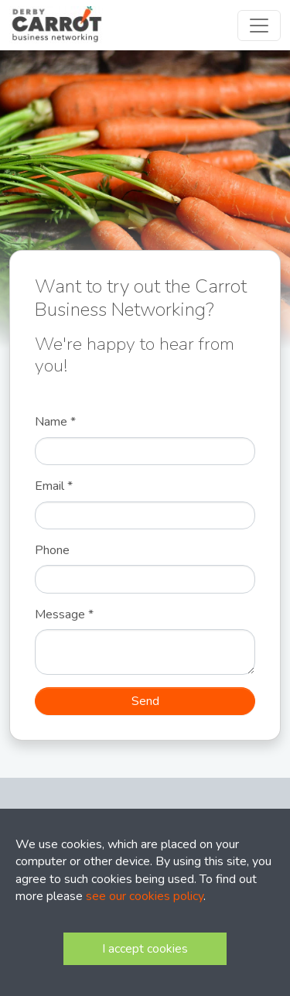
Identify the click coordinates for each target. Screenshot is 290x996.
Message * (64, 614)
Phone (52, 550)
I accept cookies (145, 948)
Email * (54, 486)
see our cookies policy (144, 896)
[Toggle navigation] (259, 25)
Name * (55, 421)
